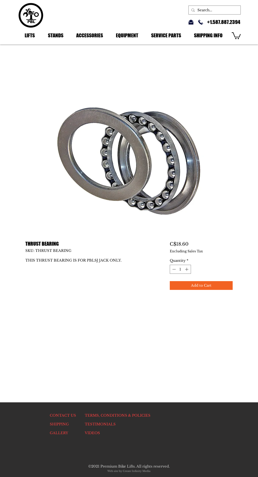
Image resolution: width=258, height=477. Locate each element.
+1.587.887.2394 (223, 22)
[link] (236, 35)
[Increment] (187, 269)
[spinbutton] (180, 269)
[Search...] (214, 10)
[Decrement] (173, 269)
